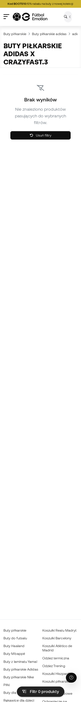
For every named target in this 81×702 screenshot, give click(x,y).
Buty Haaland (13, 646)
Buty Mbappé (14, 653)
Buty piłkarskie (14, 34)
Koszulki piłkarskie (56, 681)
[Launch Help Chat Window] (71, 678)
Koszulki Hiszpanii (55, 674)
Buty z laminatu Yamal (20, 661)
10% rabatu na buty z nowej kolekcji (41, 4)
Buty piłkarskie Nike (18, 677)
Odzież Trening (53, 666)
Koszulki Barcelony (56, 638)
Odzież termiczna (55, 658)
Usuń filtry (40, 135)
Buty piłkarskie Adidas (20, 669)
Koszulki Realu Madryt (59, 630)
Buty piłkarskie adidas (49, 34)
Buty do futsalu (15, 638)
